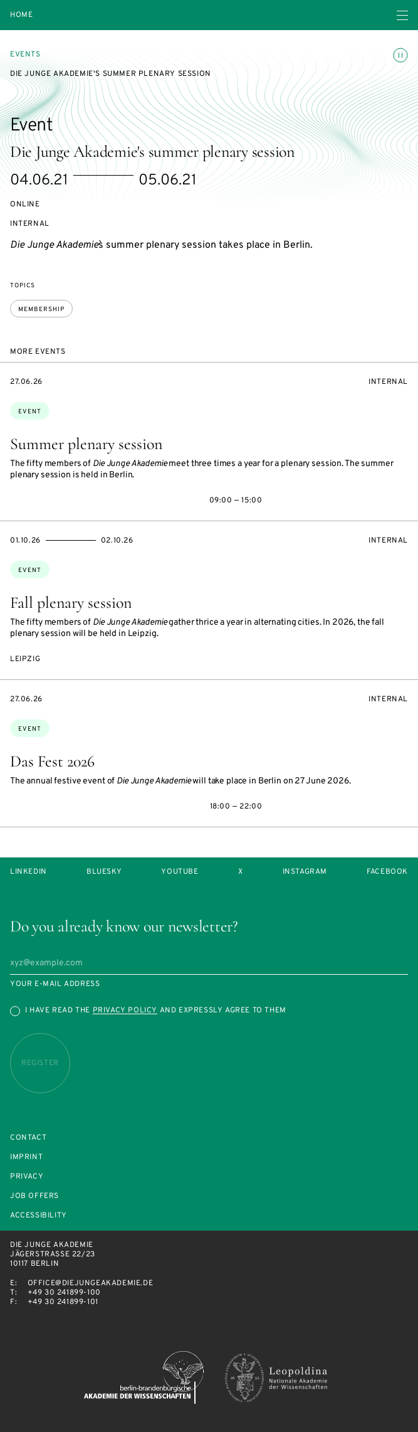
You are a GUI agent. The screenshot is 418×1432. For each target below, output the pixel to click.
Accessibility (38, 1216)
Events (25, 55)
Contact (28, 1138)
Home (21, 15)
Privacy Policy (125, 1010)
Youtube (179, 872)
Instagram (305, 872)
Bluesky (104, 872)
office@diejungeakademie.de (91, 1283)
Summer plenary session (86, 443)
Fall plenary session (71, 602)
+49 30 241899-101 (63, 1302)
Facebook (387, 872)
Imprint (26, 1157)
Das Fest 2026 (52, 761)
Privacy (26, 1177)
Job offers (34, 1196)
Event (29, 412)
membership (41, 309)
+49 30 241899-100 (64, 1293)
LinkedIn (28, 872)
